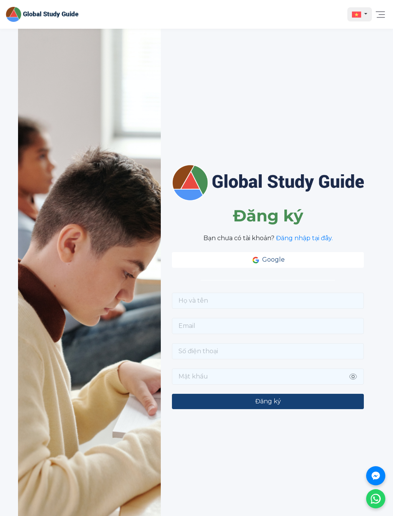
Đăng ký (268, 401)
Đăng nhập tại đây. (304, 238)
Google (268, 260)
